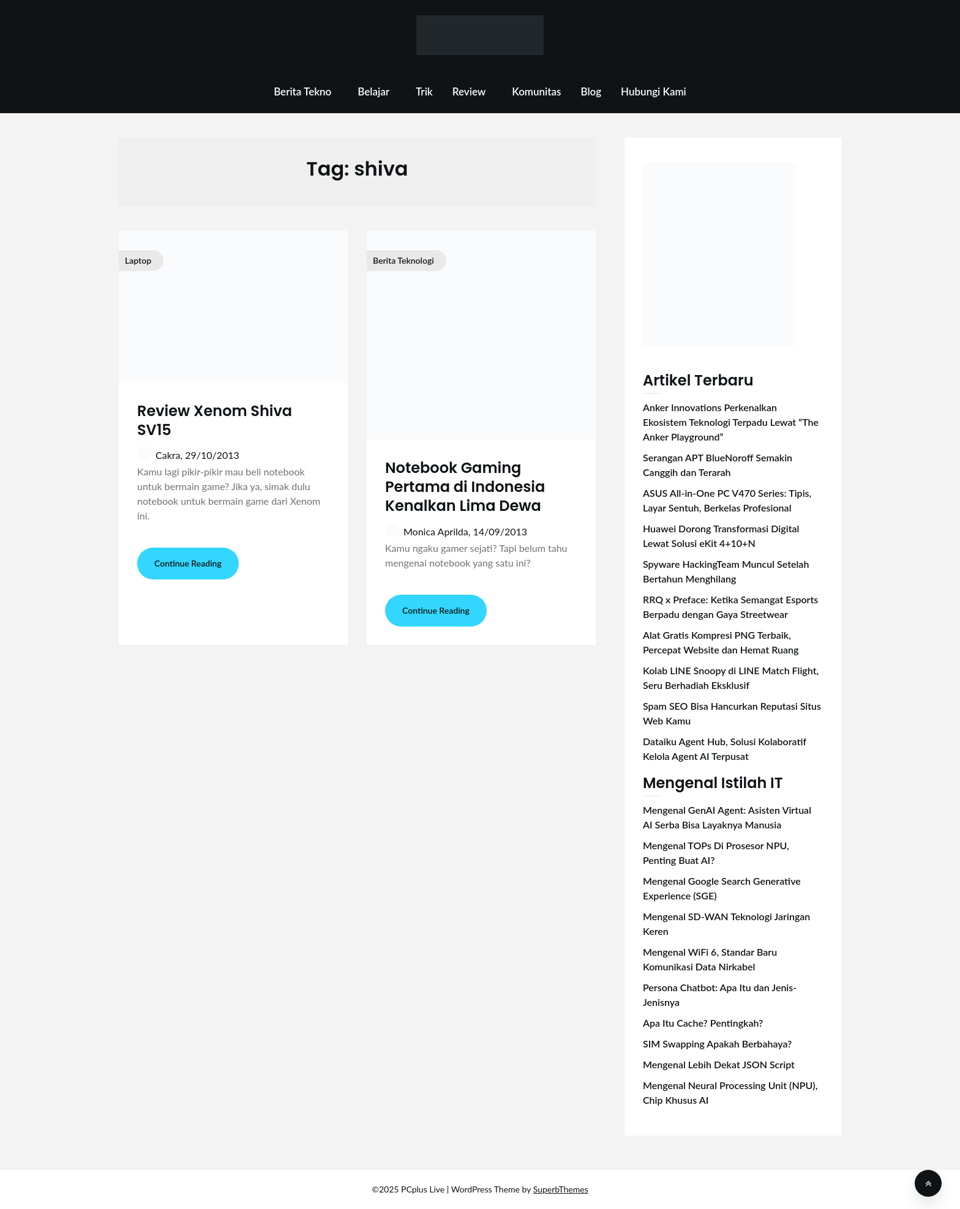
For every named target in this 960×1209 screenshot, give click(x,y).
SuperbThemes (560, 1189)
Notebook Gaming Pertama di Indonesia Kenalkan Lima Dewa (465, 487)
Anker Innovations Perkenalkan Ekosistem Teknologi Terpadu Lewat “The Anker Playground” (731, 421)
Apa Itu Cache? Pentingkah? (703, 1023)
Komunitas (536, 91)
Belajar (373, 91)
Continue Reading (188, 563)
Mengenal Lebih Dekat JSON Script (719, 1064)
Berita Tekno (302, 91)
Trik (424, 91)
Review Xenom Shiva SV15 (214, 420)
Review (469, 91)
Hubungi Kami (653, 91)
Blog (590, 91)
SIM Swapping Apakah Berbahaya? (717, 1043)
